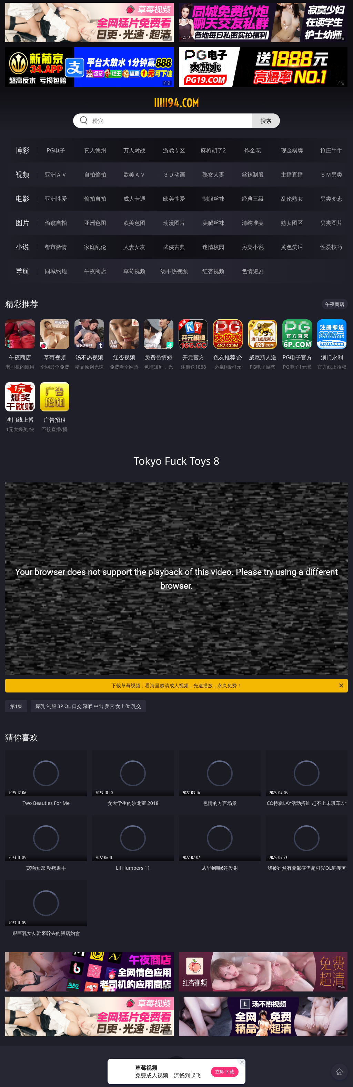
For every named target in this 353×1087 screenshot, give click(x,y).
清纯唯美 (253, 223)
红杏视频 (213, 271)
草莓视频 (134, 271)
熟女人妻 (213, 174)
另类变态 (331, 198)
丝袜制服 (253, 174)
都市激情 (56, 247)
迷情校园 (213, 247)
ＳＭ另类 (331, 174)
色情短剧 (253, 271)
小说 (22, 246)
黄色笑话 (292, 247)
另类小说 (253, 247)
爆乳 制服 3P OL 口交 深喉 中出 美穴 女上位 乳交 (88, 706)
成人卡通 (134, 198)
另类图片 (331, 223)
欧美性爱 (174, 198)
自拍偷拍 (95, 174)
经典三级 (253, 198)
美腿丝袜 (213, 223)
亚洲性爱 (56, 198)
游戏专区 (174, 150)
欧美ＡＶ (134, 174)
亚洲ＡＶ (56, 174)
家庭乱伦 (95, 247)
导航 (22, 271)
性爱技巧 (331, 247)
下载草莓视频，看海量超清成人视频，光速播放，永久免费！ (227, 685)
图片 (22, 222)
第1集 (16, 706)
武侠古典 (174, 247)
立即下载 (224, 1071)
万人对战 (134, 150)
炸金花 (252, 150)
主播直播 (292, 174)
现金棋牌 (292, 150)
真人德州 (95, 150)
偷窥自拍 (56, 223)
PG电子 (56, 150)
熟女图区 (292, 223)
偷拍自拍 (95, 198)
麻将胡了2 (213, 150)
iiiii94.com (176, 103)
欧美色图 (134, 223)
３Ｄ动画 (174, 174)
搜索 (266, 120)
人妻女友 (134, 247)
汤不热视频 (174, 271)
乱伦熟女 (292, 198)
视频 (22, 174)
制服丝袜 (213, 198)
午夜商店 (95, 271)
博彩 (22, 150)
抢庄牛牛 (331, 150)
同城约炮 (56, 271)
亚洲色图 (95, 223)
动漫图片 (174, 223)
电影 (22, 198)
